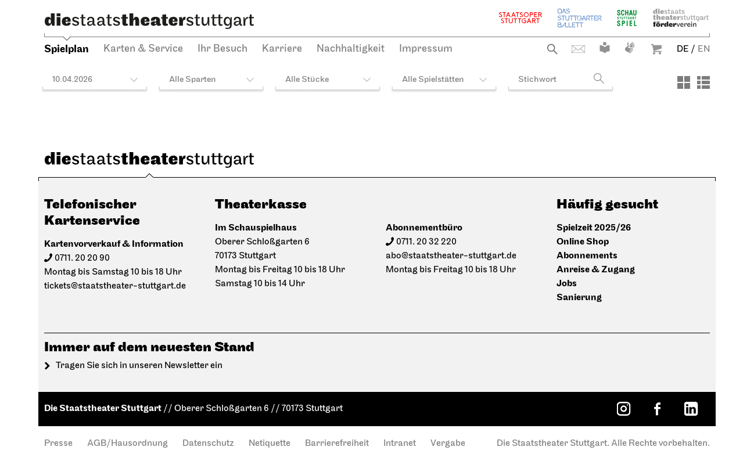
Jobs (566, 283)
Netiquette (269, 443)
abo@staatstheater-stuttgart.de (451, 256)
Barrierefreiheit (337, 443)
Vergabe (447, 443)
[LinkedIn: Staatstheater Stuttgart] (690, 409)
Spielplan (66, 49)
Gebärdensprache (629, 47)
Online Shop (582, 241)
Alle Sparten (192, 79)
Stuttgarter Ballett (580, 17)
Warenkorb (656, 49)
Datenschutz (208, 443)
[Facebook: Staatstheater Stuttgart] (657, 409)
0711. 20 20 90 (82, 258)
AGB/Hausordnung (127, 443)
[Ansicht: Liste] (703, 82)
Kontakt (578, 49)
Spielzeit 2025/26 (593, 227)
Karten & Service (143, 49)
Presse (58, 443)
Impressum (426, 49)
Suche (552, 49)
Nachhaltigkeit (351, 49)
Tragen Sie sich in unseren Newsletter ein (139, 365)
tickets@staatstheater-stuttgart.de (115, 286)
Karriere (282, 49)
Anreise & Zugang (595, 269)
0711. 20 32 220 (426, 242)
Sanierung (579, 297)
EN (704, 49)
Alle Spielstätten (433, 79)
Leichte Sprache (605, 47)
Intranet (399, 443)
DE (683, 49)
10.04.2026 (72, 79)
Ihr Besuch (222, 49)
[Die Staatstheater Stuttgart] (149, 21)
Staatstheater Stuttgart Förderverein (681, 17)
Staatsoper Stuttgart (520, 17)
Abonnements (586, 255)
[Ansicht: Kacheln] (683, 82)
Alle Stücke (307, 79)
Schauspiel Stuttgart (627, 17)
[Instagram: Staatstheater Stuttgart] (623, 409)
